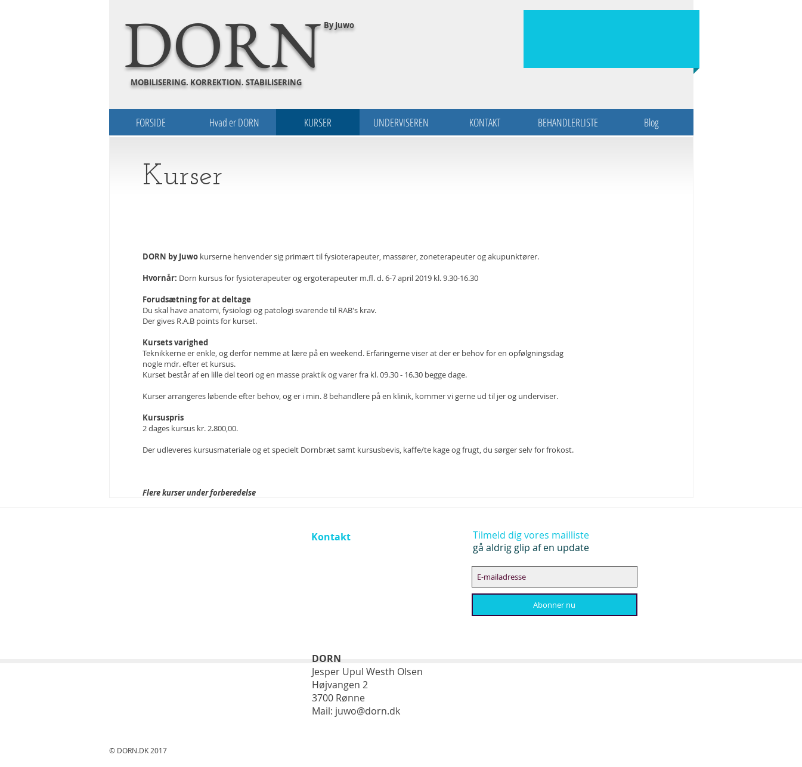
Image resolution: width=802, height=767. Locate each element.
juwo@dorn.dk (367, 710)
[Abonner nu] (554, 604)
